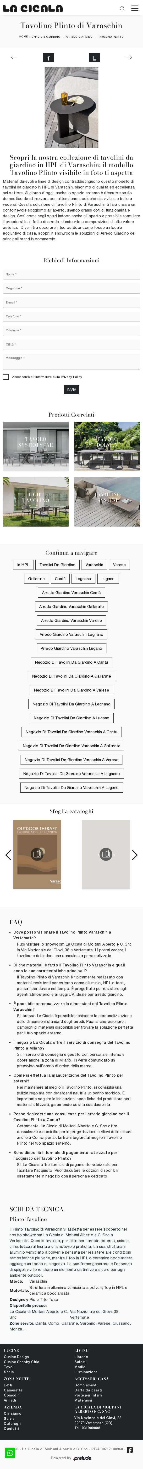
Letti (8, 1385)
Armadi (10, 1400)
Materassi (83, 1400)
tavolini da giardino (57, 565)
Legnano (83, 579)
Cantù (60, 579)
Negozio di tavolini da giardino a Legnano (72, 704)
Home (23, 37)
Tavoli (9, 1367)
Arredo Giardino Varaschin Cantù (71, 593)
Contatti (11, 1429)
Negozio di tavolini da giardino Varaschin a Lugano (71, 788)
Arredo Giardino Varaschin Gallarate (71, 607)
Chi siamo (13, 1413)
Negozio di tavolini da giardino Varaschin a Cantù (71, 732)
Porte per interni (88, 1395)
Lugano (108, 579)
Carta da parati (88, 1390)
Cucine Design (16, 1357)
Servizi (10, 1418)
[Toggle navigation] (134, 8)
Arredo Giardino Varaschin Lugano (71, 648)
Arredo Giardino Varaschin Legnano (72, 634)
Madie (79, 1367)
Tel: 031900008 (87, 1428)
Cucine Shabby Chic (21, 1362)
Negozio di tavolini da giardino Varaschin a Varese (71, 760)
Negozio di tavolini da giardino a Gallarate (71, 676)
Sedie (9, 1372)
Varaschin (94, 565)
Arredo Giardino (79, 37)
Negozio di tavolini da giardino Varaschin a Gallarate (72, 746)
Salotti (80, 1362)
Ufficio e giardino (46, 37)
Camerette (13, 1390)
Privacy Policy (71, 377)
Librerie (81, 1357)
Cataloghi (13, 1424)
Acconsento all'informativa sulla (47, 377)
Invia (71, 390)
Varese (119, 565)
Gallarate (36, 579)
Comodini (12, 1395)
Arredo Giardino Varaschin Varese (71, 621)
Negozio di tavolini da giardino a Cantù (71, 662)
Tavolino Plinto (111, 37)
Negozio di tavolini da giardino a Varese (71, 690)
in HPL (23, 565)
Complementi (86, 1385)
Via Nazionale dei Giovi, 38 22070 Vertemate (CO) (97, 1421)
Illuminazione (86, 1372)
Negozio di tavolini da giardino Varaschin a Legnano (71, 774)
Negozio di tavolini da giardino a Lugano (72, 718)
